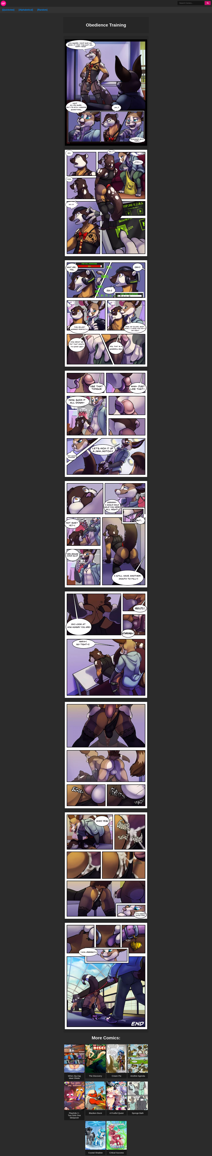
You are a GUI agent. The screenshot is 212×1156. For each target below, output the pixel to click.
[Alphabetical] (26, 10)
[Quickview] (8, 10)
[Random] (42, 10)
